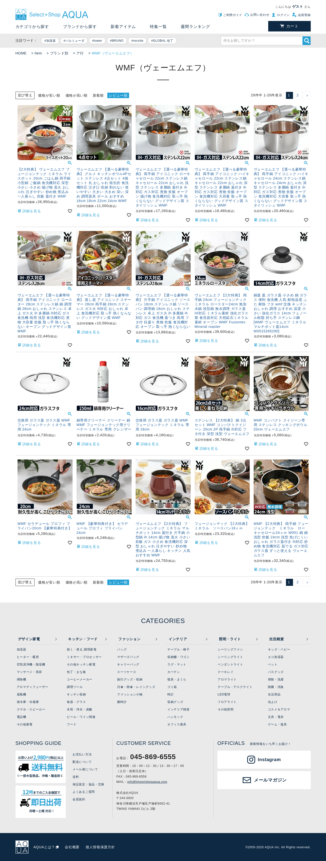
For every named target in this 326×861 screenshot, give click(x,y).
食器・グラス (76, 702)
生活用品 (274, 694)
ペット (272, 664)
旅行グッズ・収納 (130, 679)
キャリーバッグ (128, 664)
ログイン (283, 15)
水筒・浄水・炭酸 (79, 709)
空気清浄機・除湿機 (31, 664)
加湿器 (51, 40)
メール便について (85, 769)
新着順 (98, 95)
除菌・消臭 (276, 687)
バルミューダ (74, 40)
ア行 (80, 53)
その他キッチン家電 (81, 664)
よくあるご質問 (84, 792)
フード (71, 724)
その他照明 (226, 709)
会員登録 (304, 15)
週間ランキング (195, 26)
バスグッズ (276, 672)
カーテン (173, 672)
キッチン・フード (83, 639)
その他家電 (25, 724)
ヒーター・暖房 (28, 657)
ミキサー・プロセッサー (84, 657)
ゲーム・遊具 (277, 724)
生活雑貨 (276, 639)
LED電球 (224, 694)
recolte (138, 40)
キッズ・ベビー (279, 649)
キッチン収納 (76, 694)
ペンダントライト (230, 664)
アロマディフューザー (33, 687)
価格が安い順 (49, 95)
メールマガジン (270, 780)
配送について (82, 762)
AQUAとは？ (44, 847)
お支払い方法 (82, 754)
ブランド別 (59, 53)
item (38, 53)
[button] (307, 95)
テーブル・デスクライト (235, 687)
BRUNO (118, 40)
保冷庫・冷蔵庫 (28, 702)
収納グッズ (175, 702)
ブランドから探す (80, 26)
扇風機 (21, 694)
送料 (76, 777)
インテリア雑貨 (178, 709)
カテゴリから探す (32, 26)
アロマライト (227, 679)
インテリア (178, 639)
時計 (170, 694)
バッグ (122, 649)
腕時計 (122, 702)
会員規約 (79, 799)
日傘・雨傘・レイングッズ (136, 687)
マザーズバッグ (128, 657)
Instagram (269, 759)
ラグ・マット (176, 664)
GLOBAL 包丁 (163, 40)
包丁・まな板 (76, 672)
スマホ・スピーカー (31, 709)
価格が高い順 (77, 95)
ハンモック (175, 717)
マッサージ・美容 (29, 672)
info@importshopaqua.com (147, 782)
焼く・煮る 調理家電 (81, 649)
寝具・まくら (176, 679)
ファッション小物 (130, 694)
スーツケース (126, 672)
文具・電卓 (276, 717)
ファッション (129, 639)
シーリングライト (230, 657)
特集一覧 (158, 26)
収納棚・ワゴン (178, 657)
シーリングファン (230, 649)
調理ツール (75, 687)
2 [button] (298, 95)
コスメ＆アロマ (279, 709)
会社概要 (72, 847)
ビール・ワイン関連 (81, 717)
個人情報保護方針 (100, 847)
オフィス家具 (176, 724)
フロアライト (227, 702)
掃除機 (21, 679)
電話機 (21, 717)
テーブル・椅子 (178, 649)
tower (98, 40)
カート (292, 26)
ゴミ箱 (172, 687)
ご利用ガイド (232, 15)
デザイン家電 (29, 639)
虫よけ (272, 702)
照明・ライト (230, 639)
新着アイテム (123, 26)
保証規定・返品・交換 (88, 784)
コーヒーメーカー (79, 679)
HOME (21, 53)
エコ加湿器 (276, 657)
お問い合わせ (259, 14)
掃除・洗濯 (276, 679)
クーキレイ (226, 672)
